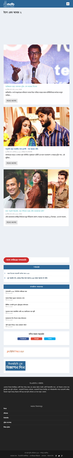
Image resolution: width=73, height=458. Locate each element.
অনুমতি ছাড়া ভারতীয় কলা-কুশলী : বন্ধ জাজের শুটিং (22, 149)
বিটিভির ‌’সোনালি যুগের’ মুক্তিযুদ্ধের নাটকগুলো (17, 305)
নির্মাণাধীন (30, 152)
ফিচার (5, 408)
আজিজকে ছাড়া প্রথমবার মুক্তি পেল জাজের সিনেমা (21, 86)
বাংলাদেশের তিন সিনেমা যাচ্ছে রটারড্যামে (16, 318)
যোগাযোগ (43, 456)
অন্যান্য (20, 89)
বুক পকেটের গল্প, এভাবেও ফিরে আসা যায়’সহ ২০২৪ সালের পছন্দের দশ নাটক (27, 278)
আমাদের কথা (13, 456)
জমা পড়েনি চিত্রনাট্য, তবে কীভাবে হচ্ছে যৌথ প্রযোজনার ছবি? (25, 211)
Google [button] (36, 339)
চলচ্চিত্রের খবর (25, 152)
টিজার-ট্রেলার (7, 427)
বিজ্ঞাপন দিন (50, 456)
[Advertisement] (36, 28)
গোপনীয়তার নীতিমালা (35, 456)
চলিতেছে (6, 413)
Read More (11, 101)
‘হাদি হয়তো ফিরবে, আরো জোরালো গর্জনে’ (16, 325)
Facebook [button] (23, 339)
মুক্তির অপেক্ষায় (7, 422)
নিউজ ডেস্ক (9, 89)
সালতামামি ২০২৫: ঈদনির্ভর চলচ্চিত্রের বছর (16, 291)
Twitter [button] (50, 339)
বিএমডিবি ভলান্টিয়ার (23, 456)
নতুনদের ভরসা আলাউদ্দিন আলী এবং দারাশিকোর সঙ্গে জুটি (20, 311)
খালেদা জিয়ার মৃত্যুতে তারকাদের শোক (15, 298)
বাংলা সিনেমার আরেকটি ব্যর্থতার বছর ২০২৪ (18, 273)
